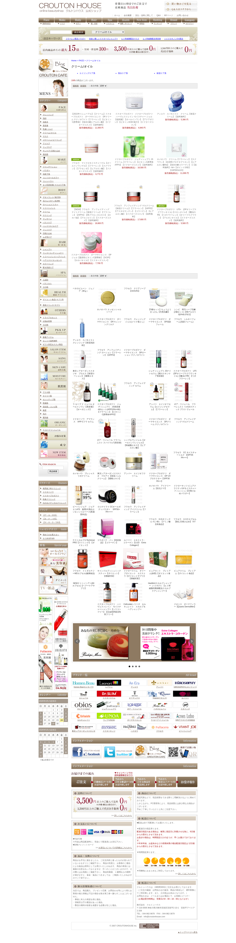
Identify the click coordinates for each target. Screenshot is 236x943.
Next (191, 641)
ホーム (117, 15)
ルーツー (185, 697)
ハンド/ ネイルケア (50, 226)
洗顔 (44, 118)
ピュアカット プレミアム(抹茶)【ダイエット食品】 (159, 562)
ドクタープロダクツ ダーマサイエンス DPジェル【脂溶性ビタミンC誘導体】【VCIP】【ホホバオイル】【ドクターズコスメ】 (91, 257)
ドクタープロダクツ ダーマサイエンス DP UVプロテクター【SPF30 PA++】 (160, 466)
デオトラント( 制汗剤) (52, 197)
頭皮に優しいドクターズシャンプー (103, 39)
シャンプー (47, 249)
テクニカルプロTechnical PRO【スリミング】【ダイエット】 (83, 532)
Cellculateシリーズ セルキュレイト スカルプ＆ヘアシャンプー (134, 596)
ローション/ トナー (50, 204)
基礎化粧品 (46, 23)
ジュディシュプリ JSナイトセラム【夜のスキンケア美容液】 (159, 362)
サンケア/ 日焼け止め (51, 151)
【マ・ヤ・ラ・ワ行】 (52, 522)
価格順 (76, 86)
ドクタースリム (109, 697)
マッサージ (47, 219)
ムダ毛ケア (47, 237)
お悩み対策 (47, 321)
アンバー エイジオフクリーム (134, 464)
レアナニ (109, 686)
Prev (77, 641)
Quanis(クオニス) (160, 697)
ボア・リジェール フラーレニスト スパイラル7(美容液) (109, 430)
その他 (45, 287)
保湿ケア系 (161, 73)
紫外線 (45, 417)
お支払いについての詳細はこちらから (115, 848)
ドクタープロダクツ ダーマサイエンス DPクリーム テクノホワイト (159, 421)
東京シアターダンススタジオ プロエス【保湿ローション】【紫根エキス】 (83, 364)
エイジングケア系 (87, 73)
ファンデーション (50, 167)
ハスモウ (134, 730)
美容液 (45, 125)
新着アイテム (48, 337)
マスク (45, 136)
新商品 (141, 23)
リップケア (47, 147)
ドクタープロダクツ (51, 496)
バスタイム (110, 23)
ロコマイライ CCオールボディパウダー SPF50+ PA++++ (109, 498)
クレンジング (48, 115)
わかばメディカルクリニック (54, 503)
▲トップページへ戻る (187, 932)
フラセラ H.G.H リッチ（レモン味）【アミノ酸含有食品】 (160, 521)
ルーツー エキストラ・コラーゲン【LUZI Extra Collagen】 (135, 532)
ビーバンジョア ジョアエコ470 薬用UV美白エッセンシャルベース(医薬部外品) (83, 500)
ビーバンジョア (185, 730)
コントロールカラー (51, 178)
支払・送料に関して (144, 15)
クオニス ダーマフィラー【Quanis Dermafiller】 (184, 595)
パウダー (46, 170)
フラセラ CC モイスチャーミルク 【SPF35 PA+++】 (185, 455)
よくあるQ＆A (48, 538)
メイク (62, 23)
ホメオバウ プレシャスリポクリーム (83, 464)
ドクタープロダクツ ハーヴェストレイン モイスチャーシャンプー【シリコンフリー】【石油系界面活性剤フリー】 (109, 599)
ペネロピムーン (160, 708)
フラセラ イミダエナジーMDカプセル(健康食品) (83, 561)
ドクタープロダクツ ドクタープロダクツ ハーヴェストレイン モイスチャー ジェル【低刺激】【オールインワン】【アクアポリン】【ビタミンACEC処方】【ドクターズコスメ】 (134, 119)
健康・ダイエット (126, 23)
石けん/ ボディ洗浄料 (51, 201)
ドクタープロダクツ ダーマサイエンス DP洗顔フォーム (159, 321)
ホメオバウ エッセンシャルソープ (109, 300)
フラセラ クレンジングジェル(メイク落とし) (135, 320)
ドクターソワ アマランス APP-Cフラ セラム (83, 420)
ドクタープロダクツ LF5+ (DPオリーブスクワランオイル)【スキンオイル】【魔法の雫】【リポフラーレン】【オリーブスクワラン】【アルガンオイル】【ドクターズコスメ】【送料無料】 (176, 214)
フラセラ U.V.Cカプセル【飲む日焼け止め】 (185, 520)
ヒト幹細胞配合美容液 (152, 39)
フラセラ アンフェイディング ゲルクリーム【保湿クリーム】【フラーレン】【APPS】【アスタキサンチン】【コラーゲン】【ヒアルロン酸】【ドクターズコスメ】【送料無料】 (134, 211)
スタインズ (185, 708)
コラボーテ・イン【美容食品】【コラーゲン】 (109, 531)
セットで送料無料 (50, 341)
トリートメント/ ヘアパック (54, 257)
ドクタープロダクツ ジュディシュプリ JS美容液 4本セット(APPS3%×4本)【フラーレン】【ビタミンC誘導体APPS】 (109, 398)
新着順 (83, 86)
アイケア (46, 143)
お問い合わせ (182, 15)
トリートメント (49, 208)
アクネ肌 (46, 392)
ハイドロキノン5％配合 (173, 39)
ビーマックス (134, 697)
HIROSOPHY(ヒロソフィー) (185, 686)
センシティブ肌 (49, 399)
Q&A (159, 15)
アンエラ (134, 686)
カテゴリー (190, 23)
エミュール (83, 697)
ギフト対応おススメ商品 (53, 344)
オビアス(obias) (83, 708)
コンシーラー (48, 181)
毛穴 (44, 414)
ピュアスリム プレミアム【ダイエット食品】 (184, 561)
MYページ (168, 15)
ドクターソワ (48, 492)
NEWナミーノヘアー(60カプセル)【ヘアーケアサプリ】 (83, 585)
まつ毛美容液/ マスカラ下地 (54, 185)
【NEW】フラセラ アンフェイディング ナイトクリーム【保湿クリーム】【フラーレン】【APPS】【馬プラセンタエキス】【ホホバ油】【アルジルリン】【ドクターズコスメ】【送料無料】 (92, 214)
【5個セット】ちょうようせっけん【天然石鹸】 (159, 300)
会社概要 (128, 15)
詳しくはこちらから (123, 815)
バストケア (47, 222)
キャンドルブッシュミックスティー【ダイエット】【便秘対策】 (109, 562)
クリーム (46, 212)
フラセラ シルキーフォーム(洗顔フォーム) (185, 320)
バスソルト (47, 283)
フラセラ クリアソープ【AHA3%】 (135, 289)
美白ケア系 (123, 73)
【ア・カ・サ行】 (50, 515)
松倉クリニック (49, 499)
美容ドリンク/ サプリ (51, 305)
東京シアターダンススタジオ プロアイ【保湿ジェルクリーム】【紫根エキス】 (109, 465)
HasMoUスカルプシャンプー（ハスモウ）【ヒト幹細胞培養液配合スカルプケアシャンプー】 (159, 587)
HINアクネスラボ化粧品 (185, 719)
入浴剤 (45, 280)
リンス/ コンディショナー (53, 253)
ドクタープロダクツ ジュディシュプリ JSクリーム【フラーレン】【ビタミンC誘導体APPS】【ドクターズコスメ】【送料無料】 (134, 162)
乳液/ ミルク (48, 129)
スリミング (47, 215)
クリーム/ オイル (49, 133)
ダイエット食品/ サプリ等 (53, 299)
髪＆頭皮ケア (48, 267)
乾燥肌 (45, 403)
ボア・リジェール (134, 708)
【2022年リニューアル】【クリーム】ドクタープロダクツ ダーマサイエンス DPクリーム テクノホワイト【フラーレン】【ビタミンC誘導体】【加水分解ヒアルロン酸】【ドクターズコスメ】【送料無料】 (91, 119)
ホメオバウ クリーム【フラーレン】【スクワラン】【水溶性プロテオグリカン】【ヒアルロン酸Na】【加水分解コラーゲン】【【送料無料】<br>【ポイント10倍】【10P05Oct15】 (177, 164)
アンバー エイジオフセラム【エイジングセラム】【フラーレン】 (159, 396)
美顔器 (45, 154)
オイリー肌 (47, 396)
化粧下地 (46, 174)
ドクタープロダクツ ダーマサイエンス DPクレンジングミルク (109, 321)
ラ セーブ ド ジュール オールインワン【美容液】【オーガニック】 (83, 396)
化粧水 (45, 122)
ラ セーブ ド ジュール (51, 430)
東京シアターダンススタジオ (83, 730)
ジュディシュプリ (109, 708)
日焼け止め (47, 233)
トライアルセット (50, 317)
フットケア (47, 230)
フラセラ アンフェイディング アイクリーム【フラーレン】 (134, 498)
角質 (44, 410)
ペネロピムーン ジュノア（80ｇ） (83, 289)
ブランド (173, 23)
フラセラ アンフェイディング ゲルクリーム (185, 420)
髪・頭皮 (94, 23)
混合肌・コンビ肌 (50, 407)
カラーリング (48, 264)
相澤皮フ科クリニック (52, 488)
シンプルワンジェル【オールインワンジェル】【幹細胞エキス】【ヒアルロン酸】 (134, 433)
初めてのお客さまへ (51, 535)
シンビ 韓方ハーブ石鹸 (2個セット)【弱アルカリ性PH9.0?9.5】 (185, 301)
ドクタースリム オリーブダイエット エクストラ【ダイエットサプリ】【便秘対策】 (134, 564)
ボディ (78, 23)
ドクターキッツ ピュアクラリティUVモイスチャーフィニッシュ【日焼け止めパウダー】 (185, 490)
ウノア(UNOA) (109, 719)
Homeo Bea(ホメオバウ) (83, 686)
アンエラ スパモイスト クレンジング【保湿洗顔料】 (84, 332)
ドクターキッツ (109, 730)
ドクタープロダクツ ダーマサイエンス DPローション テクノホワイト (135, 352)
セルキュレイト (83, 719)
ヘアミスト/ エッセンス (52, 260)
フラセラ (160, 730)
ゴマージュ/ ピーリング (52, 140)
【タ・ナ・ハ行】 (50, 519)
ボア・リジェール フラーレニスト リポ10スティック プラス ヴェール (184, 396)
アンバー (160, 686)
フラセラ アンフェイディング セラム (135, 384)
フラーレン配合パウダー (76, 39)
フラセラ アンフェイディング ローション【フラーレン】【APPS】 (109, 352)
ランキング (158, 23)
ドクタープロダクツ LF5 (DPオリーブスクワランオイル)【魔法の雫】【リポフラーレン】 (185, 364)
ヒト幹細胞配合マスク (130, 39)
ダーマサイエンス (134, 719)
